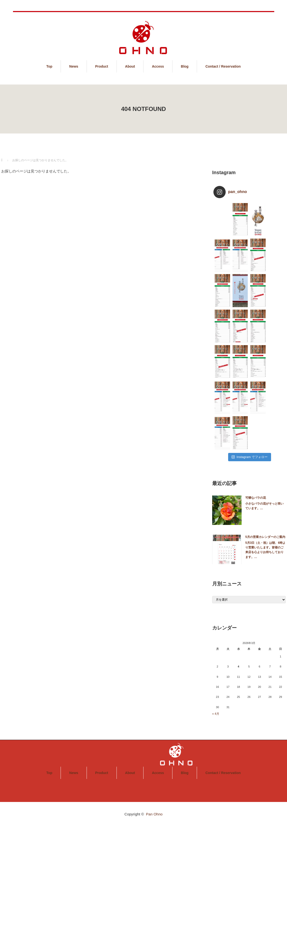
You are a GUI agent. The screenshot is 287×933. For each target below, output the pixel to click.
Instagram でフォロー (250, 457)
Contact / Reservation (223, 66)
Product (101, 66)
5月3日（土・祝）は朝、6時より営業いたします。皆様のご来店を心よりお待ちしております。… (265, 550)
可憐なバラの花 (255, 497)
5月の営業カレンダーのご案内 (265, 537)
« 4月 (215, 713)
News (73, 66)
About (130, 66)
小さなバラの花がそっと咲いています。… (264, 506)
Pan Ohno (154, 814)
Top (49, 66)
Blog (184, 66)
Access (158, 66)
